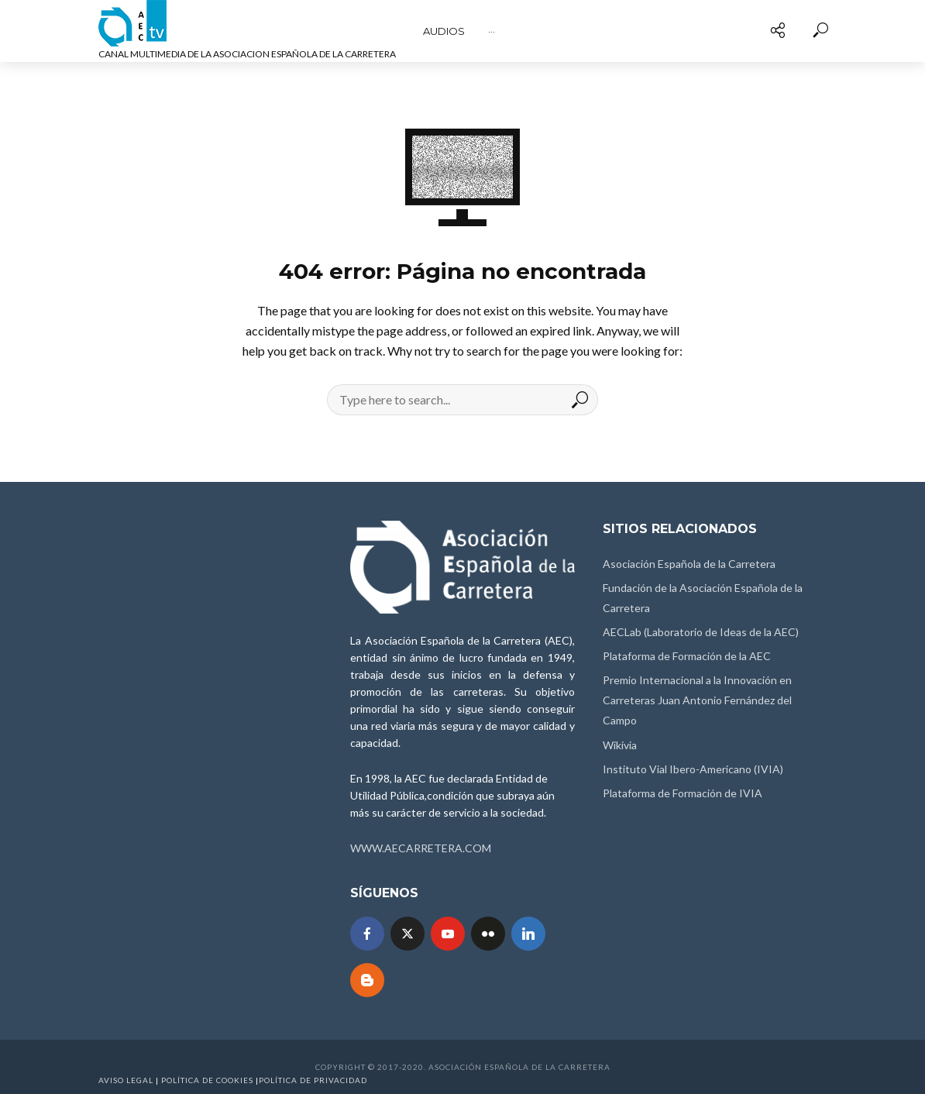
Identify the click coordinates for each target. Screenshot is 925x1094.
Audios (444, 31)
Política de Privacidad (313, 1080)
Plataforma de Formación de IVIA (682, 793)
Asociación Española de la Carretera (689, 563)
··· (491, 31)
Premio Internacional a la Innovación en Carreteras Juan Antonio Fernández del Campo (697, 700)
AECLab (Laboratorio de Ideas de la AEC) (701, 631)
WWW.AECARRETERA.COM (420, 848)
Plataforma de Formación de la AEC (687, 655)
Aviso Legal (125, 1080)
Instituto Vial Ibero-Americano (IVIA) (693, 769)
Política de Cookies (207, 1080)
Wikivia (620, 745)
